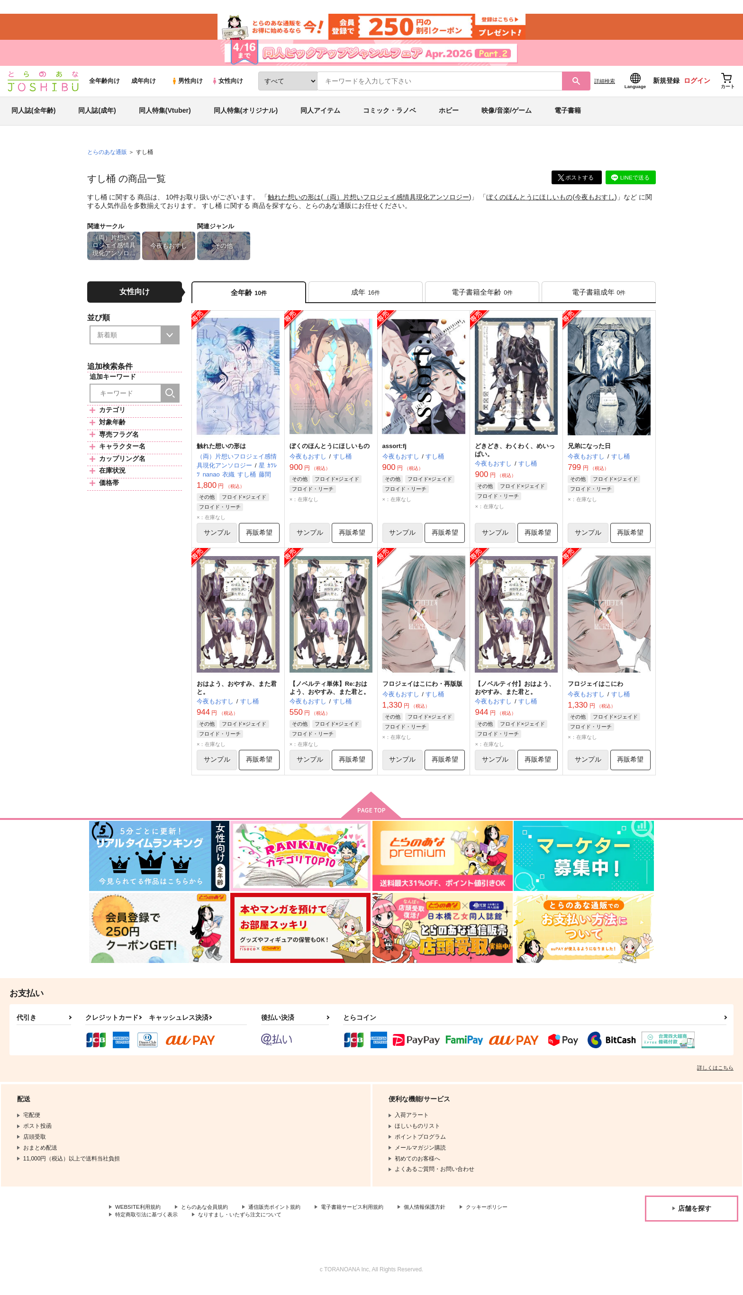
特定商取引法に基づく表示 (215, 1222)
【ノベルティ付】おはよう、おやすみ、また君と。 (515, 694)
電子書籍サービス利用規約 (367, 1215)
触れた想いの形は (294, 202)
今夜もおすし (595, 202)
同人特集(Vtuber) (165, 115)
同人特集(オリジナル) (246, 115)
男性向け (187, 86)
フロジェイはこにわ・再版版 (422, 690)
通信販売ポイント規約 (283, 1215)
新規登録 (666, 86)
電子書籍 (567, 115)
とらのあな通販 (107, 156)
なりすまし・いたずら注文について (315, 1222)
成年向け (143, 86)
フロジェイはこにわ (595, 690)
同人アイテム (320, 115)
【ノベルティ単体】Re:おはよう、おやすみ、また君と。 (330, 694)
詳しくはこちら (715, 1076)
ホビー (449, 115)
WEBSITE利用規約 (139, 1215)
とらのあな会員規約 (209, 1215)
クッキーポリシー (138, 1222)
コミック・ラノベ (389, 115)
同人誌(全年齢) (33, 115)
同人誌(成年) (97, 115)
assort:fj (394, 452)
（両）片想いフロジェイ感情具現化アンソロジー (396, 202)
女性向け (227, 86)
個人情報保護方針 (444, 1215)
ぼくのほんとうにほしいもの (529, 202)
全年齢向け (104, 86)
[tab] (365, 297)
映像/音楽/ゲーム (506, 115)
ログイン (697, 86)
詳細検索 (604, 86)
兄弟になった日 (589, 452)
